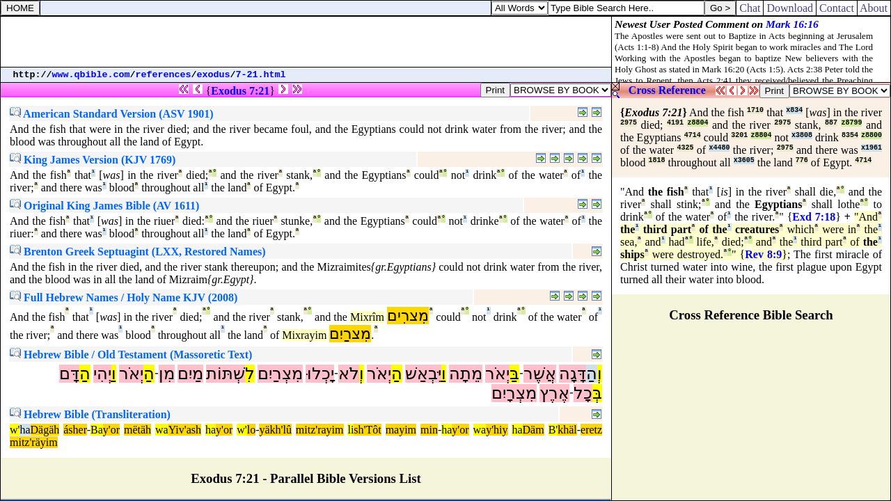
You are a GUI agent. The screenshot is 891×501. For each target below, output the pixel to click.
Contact (837, 8)
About (874, 8)
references (163, 75)
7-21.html (261, 75)
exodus (213, 75)
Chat (749, 8)
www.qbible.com (91, 75)
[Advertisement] (306, 42)
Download (790, 8)
